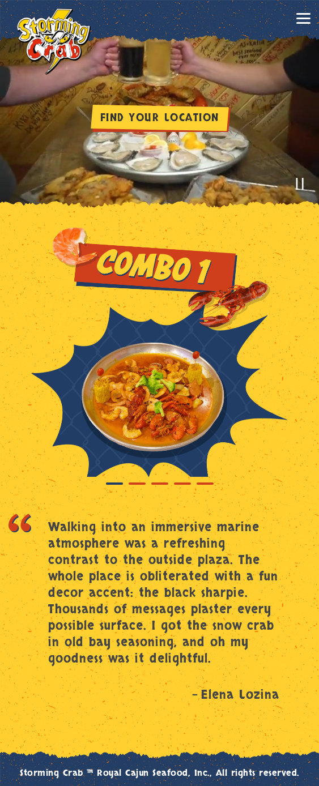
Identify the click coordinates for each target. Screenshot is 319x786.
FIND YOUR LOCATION (159, 118)
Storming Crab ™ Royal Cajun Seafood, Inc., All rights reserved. (159, 773)
